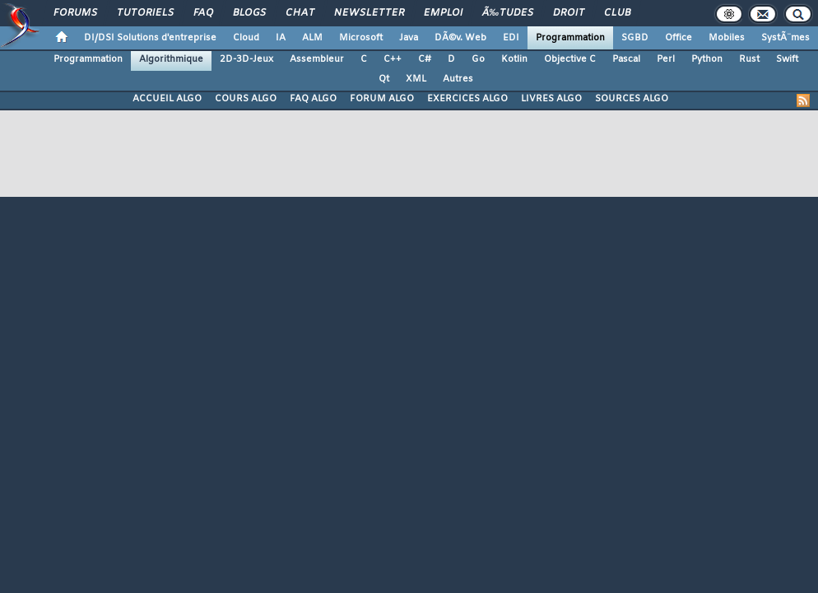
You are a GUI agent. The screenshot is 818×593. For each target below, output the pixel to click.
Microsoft (361, 38)
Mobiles (727, 38)
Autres (458, 79)
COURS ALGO (246, 99)
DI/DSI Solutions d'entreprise (150, 38)
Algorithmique (171, 59)
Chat (300, 13)
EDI (511, 38)
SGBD (634, 38)
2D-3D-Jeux (246, 59)
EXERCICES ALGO (467, 99)
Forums (75, 13)
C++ (392, 59)
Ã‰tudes (508, 13)
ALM (312, 38)
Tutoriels (145, 13)
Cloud (246, 38)
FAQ (203, 13)
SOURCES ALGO (631, 99)
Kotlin (514, 59)
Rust (749, 59)
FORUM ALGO (382, 99)
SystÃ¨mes (785, 38)
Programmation (570, 38)
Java (408, 38)
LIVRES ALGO (551, 99)
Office (678, 38)
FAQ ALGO (313, 99)
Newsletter (369, 13)
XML (416, 79)
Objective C (570, 59)
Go (478, 59)
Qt (384, 79)
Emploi (443, 13)
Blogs (249, 13)
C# (424, 59)
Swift (787, 59)
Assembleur (317, 59)
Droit (568, 13)
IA (281, 38)
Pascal (626, 59)
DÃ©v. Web (460, 38)
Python (707, 59)
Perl (666, 59)
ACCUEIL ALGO (167, 99)
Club (617, 13)
